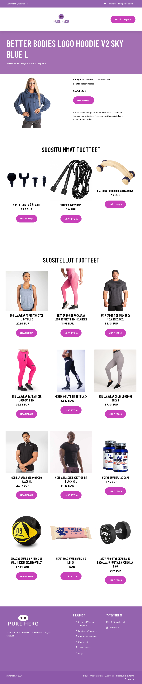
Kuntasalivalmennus (87, 636)
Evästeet (109, 675)
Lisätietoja (83, 100)
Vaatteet (90, 79)
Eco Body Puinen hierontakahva (115, 190)
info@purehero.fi (125, 3)
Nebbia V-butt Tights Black (71, 396)
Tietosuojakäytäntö (125, 675)
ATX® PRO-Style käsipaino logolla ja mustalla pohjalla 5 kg (115, 562)
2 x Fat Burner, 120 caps (115, 477)
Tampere (111, 3)
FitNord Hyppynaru (71, 205)
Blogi (80, 653)
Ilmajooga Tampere (87, 631)
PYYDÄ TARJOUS (123, 19)
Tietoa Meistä (85, 647)
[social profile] (27, 3)
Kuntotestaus (84, 642)
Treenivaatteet (102, 79)
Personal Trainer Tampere (86, 624)
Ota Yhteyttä (96, 675)
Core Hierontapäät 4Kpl (26, 205)
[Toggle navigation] (10, 19)
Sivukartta (129, 679)
